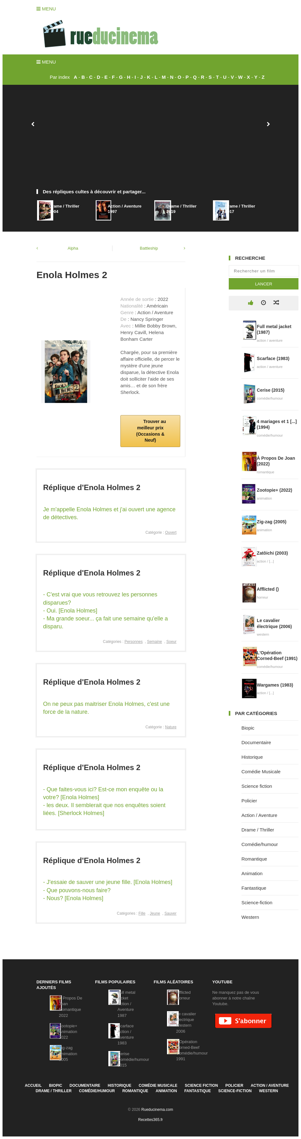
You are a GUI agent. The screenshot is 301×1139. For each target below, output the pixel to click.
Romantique (254, 859)
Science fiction (256, 786)
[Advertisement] (150, 140)
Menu (46, 8)
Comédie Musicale (260, 771)
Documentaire (256, 742)
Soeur (171, 641)
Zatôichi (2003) (272, 553)
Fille (141, 913)
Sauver (170, 913)
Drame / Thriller (257, 829)
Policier (249, 800)
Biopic (247, 728)
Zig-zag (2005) (271, 521)
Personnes (134, 641)
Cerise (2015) (271, 390)
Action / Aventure (259, 815)
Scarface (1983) (273, 358)
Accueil (33, 1085)
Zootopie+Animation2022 (68, 1032)
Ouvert (170, 532)
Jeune (155, 913)
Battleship (149, 248)
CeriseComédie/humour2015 (133, 1059)
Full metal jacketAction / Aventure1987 (126, 1004)
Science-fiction (256, 902)
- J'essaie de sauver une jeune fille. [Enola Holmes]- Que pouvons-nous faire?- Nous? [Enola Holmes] (107, 890)
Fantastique (253, 888)
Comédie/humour (259, 844)
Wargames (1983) (275, 685)
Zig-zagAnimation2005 (68, 1053)
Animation (252, 873)
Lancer (263, 284)
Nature (170, 727)
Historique (252, 757)
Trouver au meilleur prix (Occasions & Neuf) (151, 431)
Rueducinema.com (157, 1109)
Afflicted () (268, 589)
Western (250, 917)
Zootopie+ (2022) (274, 490)
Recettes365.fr (150, 1119)
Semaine (154, 641)
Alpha (73, 248)
